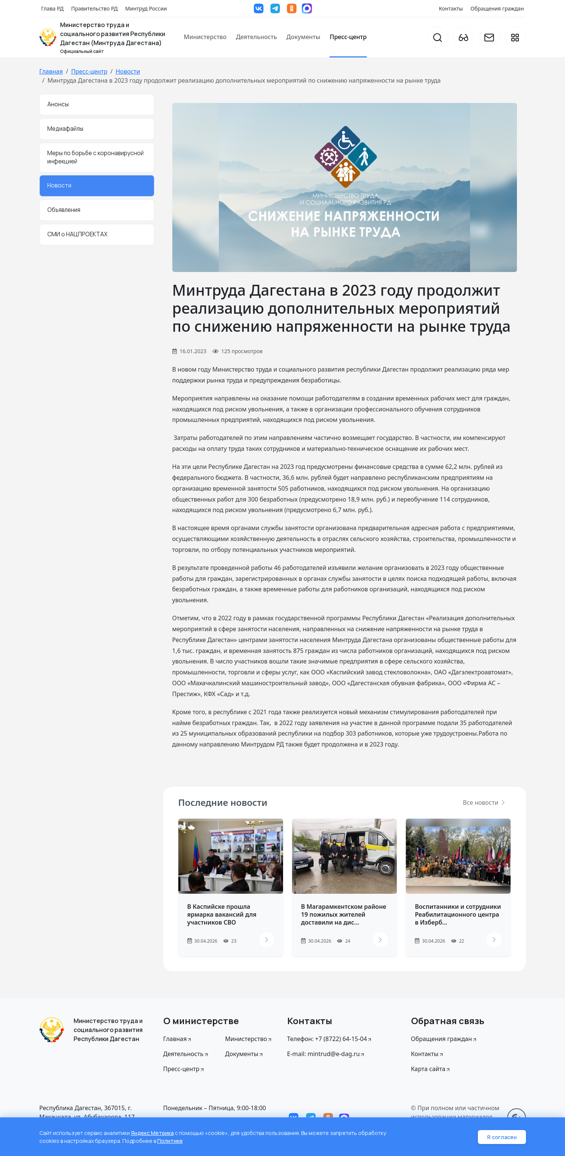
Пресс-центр (348, 37)
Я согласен (502, 1137)
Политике (170, 1140)
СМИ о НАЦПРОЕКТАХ (77, 234)
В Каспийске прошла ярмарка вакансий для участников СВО (221, 914)
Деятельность (256, 37)
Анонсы (58, 104)
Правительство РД (94, 8)
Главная (51, 71)
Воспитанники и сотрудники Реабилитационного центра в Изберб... (458, 914)
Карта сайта (431, 1069)
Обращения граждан (497, 8)
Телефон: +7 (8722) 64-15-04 (330, 1039)
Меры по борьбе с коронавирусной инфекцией (95, 157)
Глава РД (52, 8)
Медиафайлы (65, 129)
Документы (303, 37)
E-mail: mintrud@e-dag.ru (326, 1054)
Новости (128, 71)
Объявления (63, 210)
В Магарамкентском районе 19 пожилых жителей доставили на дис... (343, 914)
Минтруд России (146, 8)
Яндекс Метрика (152, 1132)
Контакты (451, 8)
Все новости (484, 802)
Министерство (205, 37)
